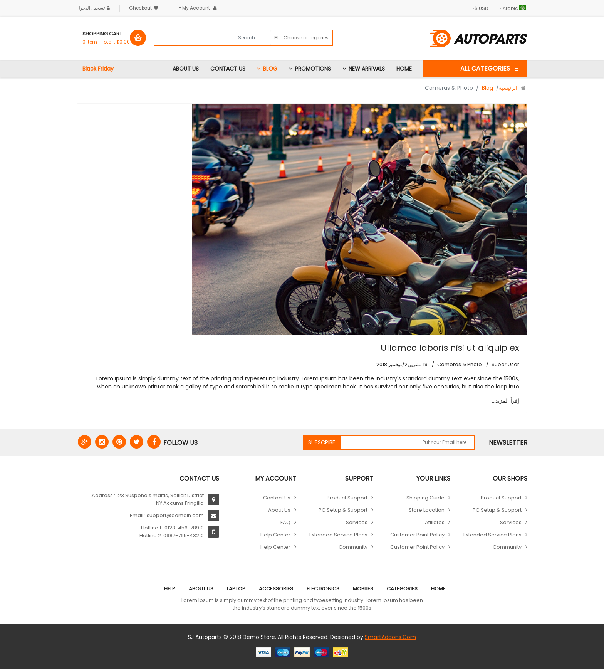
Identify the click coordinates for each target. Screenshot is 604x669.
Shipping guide (425, 497)
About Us (186, 68)
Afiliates (435, 522)
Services (511, 522)
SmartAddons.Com (390, 637)
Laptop (236, 588)
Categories (402, 588)
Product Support (501, 497)
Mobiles (363, 588)
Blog (270, 68)
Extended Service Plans (492, 534)
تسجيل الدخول (94, 8)
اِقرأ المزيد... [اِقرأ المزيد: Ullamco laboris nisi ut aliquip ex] (505, 401)
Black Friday (98, 68)
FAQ (285, 522)
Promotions (313, 68)
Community (507, 547)
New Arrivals (367, 68)
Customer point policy (417, 534)
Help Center (275, 534)
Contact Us (227, 68)
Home (404, 68)
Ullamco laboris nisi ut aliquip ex (450, 348)
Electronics (323, 588)
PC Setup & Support (497, 510)
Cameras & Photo (459, 364)
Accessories (276, 588)
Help (169, 588)
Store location (427, 510)
